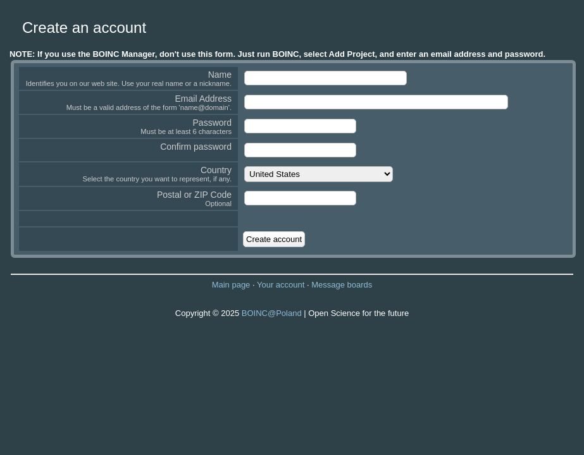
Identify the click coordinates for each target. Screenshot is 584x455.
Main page (231, 284)
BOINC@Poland (272, 313)
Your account (280, 284)
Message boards (341, 284)
